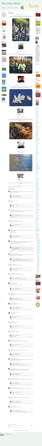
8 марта (37, 108)
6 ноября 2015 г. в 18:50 (16, 200)
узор (36, 216)
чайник (37, 222)
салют (36, 200)
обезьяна (37, 170)
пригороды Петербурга (37, 186)
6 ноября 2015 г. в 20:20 (14, 220)
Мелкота (11, 368)
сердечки (37, 202)
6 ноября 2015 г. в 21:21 (15, 253)
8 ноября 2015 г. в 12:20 (20, 298)
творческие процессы (37, 213)
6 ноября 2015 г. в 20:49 (16, 229)
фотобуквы (37, 218)
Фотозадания (38, 245)
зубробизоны (37, 147)
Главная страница (21, 425)
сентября (38, 264)
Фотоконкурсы (38, 260)
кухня (36, 159)
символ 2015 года (38, 204)
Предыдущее (31, 425)
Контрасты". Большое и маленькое (23, 85)
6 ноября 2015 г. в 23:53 (16, 273)
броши (36, 117)
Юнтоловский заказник (37, 227)
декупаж (37, 133)
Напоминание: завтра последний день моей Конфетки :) (38, 258)
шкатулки (37, 225)
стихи (36, 210)
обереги (37, 171)
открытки (37, 175)
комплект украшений (37, 150)
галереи (37, 128)
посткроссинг (37, 185)
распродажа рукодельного (37, 193)
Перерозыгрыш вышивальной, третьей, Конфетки (38, 247)
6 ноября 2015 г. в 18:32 (14, 190)
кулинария (37, 157)
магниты (37, 163)
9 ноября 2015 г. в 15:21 (16, 387)
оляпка (11, 190)
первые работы (37, 178)
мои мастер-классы (38, 166)
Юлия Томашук (11, 200)
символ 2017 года (38, 205)
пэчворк (37, 192)
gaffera (23, 430)
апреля (37, 268)
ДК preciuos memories (37, 135)
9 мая (36, 109)
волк (36, 124)
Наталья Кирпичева (12, 378)
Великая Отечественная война (37, 118)
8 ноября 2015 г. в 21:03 (20, 373)
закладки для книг (38, 143)
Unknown (11, 220)
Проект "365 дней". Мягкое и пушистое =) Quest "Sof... (38, 249)
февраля (38, 270)
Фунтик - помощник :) (38, 251)
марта (37, 269)
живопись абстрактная (37, 141)
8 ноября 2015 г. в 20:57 (14, 368)
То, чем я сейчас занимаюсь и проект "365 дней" (38, 241)
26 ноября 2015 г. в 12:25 (20, 401)
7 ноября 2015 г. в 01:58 (14, 282)
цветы (36, 221)
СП (36, 208)
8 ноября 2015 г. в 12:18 (20, 288)
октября (37, 263)
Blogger (28, 430)
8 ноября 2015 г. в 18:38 (20, 363)
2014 (36, 272)
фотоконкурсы (37, 219)
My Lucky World (11, 3)
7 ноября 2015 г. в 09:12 (16, 321)
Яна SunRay (11, 358)
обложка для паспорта (37, 172)
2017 (36, 236)
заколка (37, 144)
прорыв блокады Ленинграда (38, 189)
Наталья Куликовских (12, 312)
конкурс (37, 151)
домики (37, 137)
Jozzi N (11, 282)
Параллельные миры (22, 14)
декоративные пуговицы (37, 132)
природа (37, 187)
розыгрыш (37, 196)
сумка (36, 211)
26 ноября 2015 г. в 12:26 (20, 410)
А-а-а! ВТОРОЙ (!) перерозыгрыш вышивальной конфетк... (38, 244)
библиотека (37, 114)
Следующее (9, 425)
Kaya (10, 240)
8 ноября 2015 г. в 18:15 (15, 358)
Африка (37, 110)
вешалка (37, 120)
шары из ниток (37, 224)
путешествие (37, 191)
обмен (36, 173)
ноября (37, 239)
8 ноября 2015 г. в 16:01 (13, 349)
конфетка (37, 153)
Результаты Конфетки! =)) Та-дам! (38, 256)
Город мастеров (37, 129)
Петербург (37, 179)
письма (37, 181)
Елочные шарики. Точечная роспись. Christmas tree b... (38, 253)
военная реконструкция (37, 123)
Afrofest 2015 (37, 228)
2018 (36, 235)
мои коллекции (37, 165)
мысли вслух (37, 167)
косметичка (37, 154)
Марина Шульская (12, 387)
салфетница (37, 199)
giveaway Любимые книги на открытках (38, 230)
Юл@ (10, 349)
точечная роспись (38, 215)
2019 (36, 234)
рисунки (37, 194)
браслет (37, 116)
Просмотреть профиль (38, 62)
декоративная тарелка (37, 131)
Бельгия (37, 113)
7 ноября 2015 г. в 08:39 (17, 312)
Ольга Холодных (12, 229)
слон (36, 206)
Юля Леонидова (12, 273)
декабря (38, 238)
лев (36, 160)
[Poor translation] (3, 435)
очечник (37, 176)
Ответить (11, 198)
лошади (37, 162)
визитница (37, 121)
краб (36, 156)
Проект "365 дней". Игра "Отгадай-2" (38, 262)
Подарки (37, 182)
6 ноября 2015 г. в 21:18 (13, 240)
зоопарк (37, 146)
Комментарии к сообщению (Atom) (15, 426)
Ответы (11, 194)
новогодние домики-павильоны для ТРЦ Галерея (38, 168)
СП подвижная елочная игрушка (38, 209)
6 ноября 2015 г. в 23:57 (20, 268)
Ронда (36, 197)
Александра (11, 253)
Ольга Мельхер (11, 321)
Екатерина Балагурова (14, 268)
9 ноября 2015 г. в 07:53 (17, 378)
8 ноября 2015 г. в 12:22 (20, 335)
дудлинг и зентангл (38, 138)
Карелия (37, 149)
